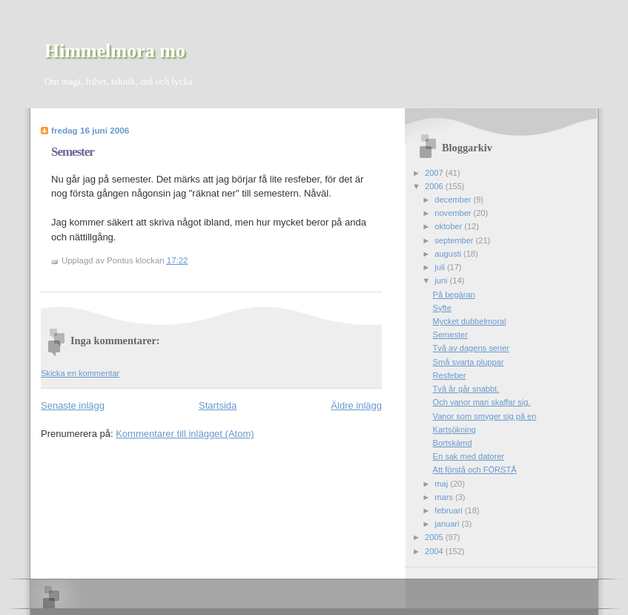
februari (449, 510)
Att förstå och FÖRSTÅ (475, 469)
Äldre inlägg (356, 405)
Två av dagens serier (471, 347)
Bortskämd (452, 442)
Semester (72, 152)
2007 (435, 172)
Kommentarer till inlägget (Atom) (185, 433)
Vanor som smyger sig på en (485, 416)
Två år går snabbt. (466, 388)
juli (440, 267)
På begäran (454, 294)
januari (447, 523)
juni (441, 280)
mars (444, 497)
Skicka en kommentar (80, 373)
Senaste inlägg (73, 405)
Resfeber (449, 375)
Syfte (442, 307)
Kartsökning (454, 429)
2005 (435, 537)
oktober (449, 226)
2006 (435, 186)
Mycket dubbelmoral (469, 321)
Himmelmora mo (114, 51)
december (453, 199)
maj (442, 483)
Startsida (218, 405)
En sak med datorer (468, 456)
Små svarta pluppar (468, 362)
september (454, 240)
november (453, 212)
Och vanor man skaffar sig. (482, 402)
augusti (448, 253)
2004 (435, 551)
